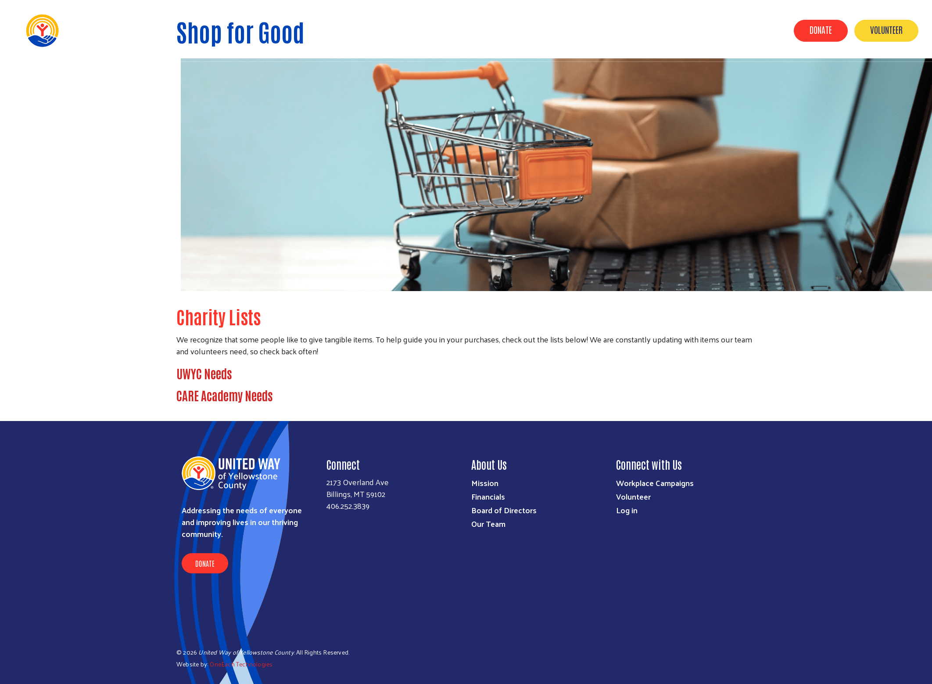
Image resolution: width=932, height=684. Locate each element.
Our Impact (518, 30)
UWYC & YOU (570, 30)
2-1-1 (767, 30)
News (658, 30)
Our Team (488, 523)
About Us (619, 30)
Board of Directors (504, 510)
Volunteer (886, 29)
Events (472, 30)
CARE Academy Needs (224, 395)
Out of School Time (713, 30)
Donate (821, 29)
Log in (627, 510)
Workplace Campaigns (655, 483)
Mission (484, 483)
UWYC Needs (204, 373)
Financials (488, 496)
